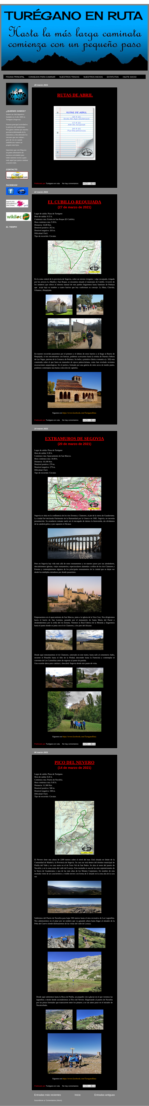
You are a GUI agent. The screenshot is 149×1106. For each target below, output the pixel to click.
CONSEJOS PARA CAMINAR (42, 77)
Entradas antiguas (104, 1094)
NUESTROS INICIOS (93, 77)
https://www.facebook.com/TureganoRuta (79, 413)
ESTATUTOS (113, 77)
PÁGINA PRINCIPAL (15, 77)
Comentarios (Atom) (54, 1100)
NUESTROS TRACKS (69, 77)
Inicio (78, 1094)
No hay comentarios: (70, 183)
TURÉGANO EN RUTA (74, 16)
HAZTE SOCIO (130, 77)
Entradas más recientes (47, 1094)
